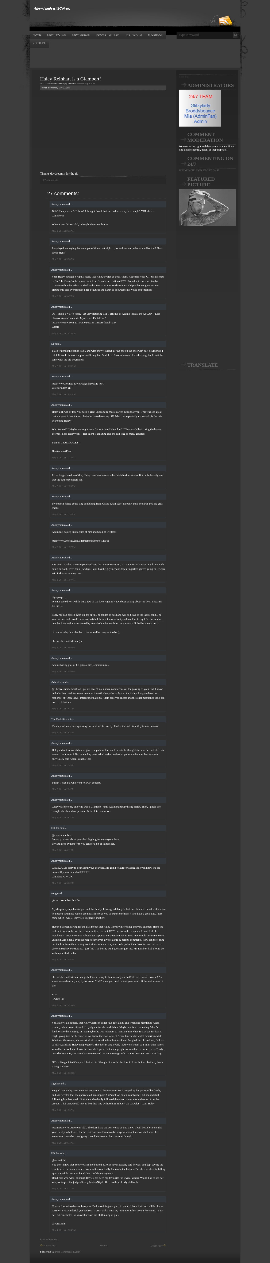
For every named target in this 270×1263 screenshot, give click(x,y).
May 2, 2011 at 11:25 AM (64, 486)
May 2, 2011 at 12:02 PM (63, 647)
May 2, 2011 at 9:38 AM (63, 259)
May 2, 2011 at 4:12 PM (63, 850)
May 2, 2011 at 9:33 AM (63, 231)
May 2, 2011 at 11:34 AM (64, 514)
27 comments (50, 180)
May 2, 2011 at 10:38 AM (64, 366)
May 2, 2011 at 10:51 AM (64, 394)
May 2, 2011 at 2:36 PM (63, 789)
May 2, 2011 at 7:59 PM (63, 959)
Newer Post (48, 1245)
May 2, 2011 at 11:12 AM (64, 457)
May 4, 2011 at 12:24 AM (64, 1230)
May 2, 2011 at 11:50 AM (64, 579)
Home (103, 1245)
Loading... (184, 76)
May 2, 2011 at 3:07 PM (63, 817)
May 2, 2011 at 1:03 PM (63, 732)
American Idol (57, 84)
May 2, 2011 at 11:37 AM (64, 547)
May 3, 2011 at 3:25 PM (63, 1188)
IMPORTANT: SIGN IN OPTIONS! (199, 170)
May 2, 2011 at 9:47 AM (63, 296)
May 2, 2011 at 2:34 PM (63, 765)
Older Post (158, 1245)
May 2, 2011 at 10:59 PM (63, 1073)
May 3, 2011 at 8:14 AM (63, 1143)
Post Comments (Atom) (68, 1251)
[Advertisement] (106, 20)
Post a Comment (49, 1239)
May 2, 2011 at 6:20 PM (63, 883)
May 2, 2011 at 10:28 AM (64, 333)
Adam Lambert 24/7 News (52, 8)
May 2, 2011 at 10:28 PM (63, 1005)
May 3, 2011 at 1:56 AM (63, 1110)
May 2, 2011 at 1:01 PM (63, 708)
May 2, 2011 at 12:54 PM (63, 671)
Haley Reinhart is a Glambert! (70, 78)
